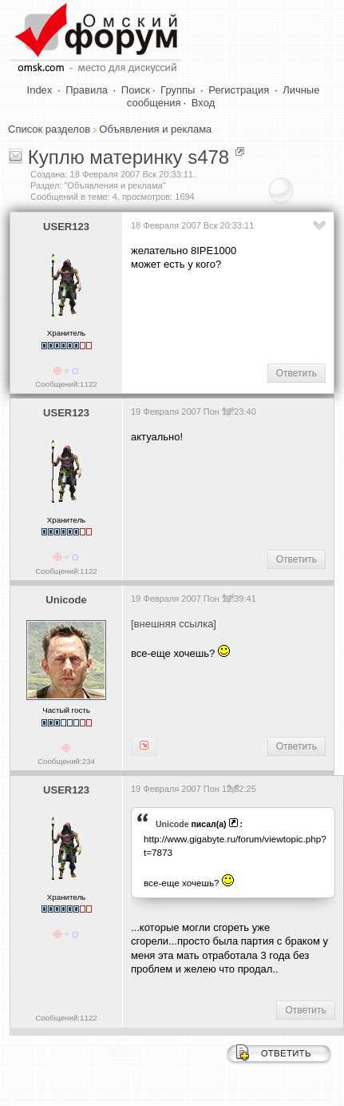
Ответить (296, 373)
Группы (177, 90)
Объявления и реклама (155, 129)
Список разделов (49, 129)
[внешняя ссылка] (173, 624)
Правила (86, 90)
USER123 (66, 227)
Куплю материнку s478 (129, 157)
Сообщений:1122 (66, 384)
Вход (203, 103)
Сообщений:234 (66, 761)
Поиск (135, 90)
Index (40, 90)
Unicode (65, 600)
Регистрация (238, 90)
